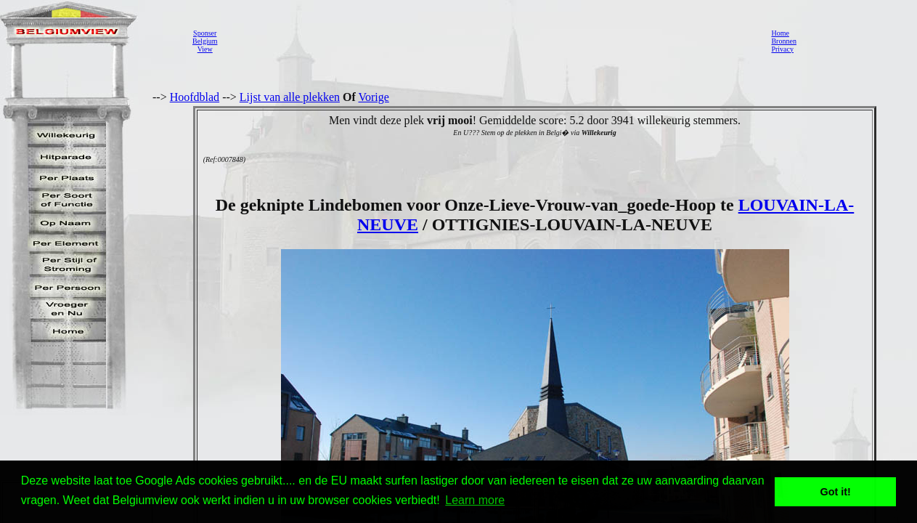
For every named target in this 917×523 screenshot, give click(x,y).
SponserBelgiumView (204, 41)
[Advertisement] (490, 40)
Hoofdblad (194, 97)
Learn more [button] (475, 500)
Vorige (374, 97)
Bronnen (783, 41)
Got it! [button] (835, 492)
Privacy (782, 49)
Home (779, 33)
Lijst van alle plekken (290, 97)
